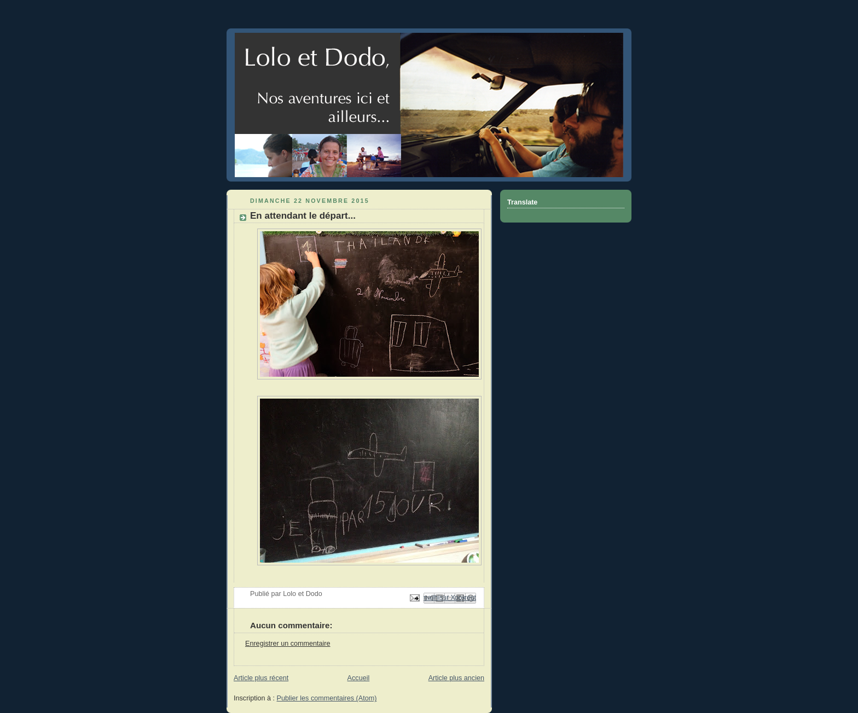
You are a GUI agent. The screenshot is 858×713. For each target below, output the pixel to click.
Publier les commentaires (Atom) (327, 698)
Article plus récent (261, 678)
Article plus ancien (456, 678)
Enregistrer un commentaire (288, 643)
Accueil (358, 678)
